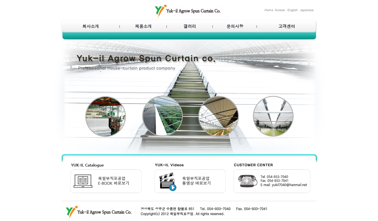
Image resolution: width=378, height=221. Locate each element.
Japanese (307, 10)
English (293, 10)
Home (269, 10)
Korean (280, 10)
